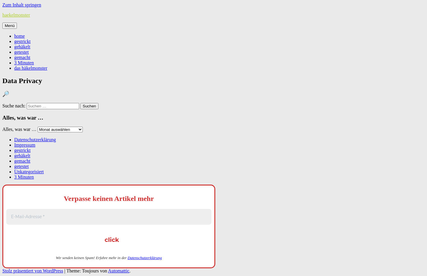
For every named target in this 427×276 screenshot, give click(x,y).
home (19, 36)
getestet (21, 52)
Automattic (118, 270)
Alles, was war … (19, 129)
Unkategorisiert (29, 171)
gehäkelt (22, 46)
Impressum (24, 144)
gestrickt (22, 41)
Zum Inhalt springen (21, 4)
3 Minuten (24, 62)
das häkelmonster (30, 68)
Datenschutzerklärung (35, 139)
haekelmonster (16, 15)
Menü (10, 25)
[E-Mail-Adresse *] (108, 217)
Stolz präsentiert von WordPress (32, 270)
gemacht (22, 57)
